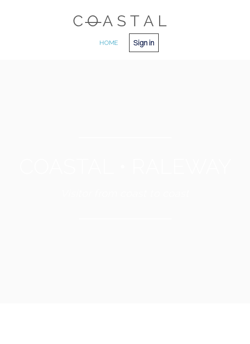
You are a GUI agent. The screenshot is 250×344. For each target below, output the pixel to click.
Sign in (143, 42)
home (108, 42)
